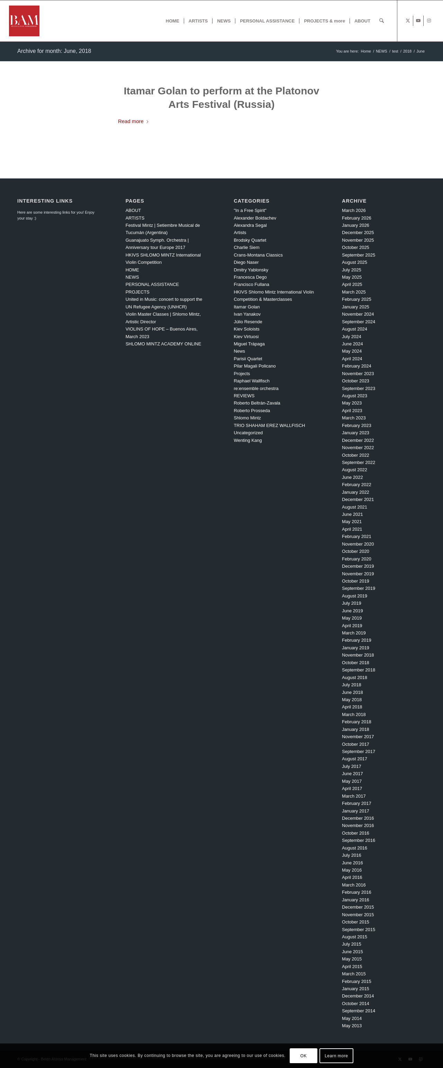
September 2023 (358, 388)
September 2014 (358, 1010)
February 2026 (356, 218)
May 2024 (352, 351)
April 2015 (352, 966)
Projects (242, 373)
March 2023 (354, 417)
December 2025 (358, 232)
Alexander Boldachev (255, 218)
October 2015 (355, 922)
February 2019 (356, 640)
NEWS (132, 277)
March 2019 (354, 632)
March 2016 (354, 885)
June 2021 (352, 514)
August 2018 (354, 677)
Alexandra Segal (250, 225)
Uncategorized (248, 432)
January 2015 (355, 988)
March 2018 (354, 714)
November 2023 (358, 373)
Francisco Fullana (251, 284)
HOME (132, 269)
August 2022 (354, 469)
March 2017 (354, 796)
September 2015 (358, 929)
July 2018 (351, 684)
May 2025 (352, 277)
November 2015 (358, 914)
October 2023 (355, 380)
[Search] (381, 20)
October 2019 (355, 581)
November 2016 (358, 825)
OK (303, 1055)
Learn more (336, 1055)
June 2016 (352, 862)
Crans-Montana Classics (258, 255)
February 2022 (356, 484)
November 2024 (358, 314)
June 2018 (352, 692)
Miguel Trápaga (249, 343)
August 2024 (354, 329)
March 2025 (354, 292)
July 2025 (351, 269)
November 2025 (358, 240)
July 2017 (351, 766)
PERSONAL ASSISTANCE (152, 284)
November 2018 (358, 655)
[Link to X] (408, 21)
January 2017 (355, 811)
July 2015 (351, 944)
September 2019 (358, 588)
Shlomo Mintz (247, 417)
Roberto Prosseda (252, 410)
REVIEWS (244, 395)
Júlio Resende (248, 321)
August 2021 (354, 507)
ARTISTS (135, 218)
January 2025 (355, 306)
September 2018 (358, 669)
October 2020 (355, 551)
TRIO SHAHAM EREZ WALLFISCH (269, 425)
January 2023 (355, 432)
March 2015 (354, 973)
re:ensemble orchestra (256, 388)
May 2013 (352, 1025)
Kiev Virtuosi (246, 336)
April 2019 (352, 625)
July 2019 (351, 603)
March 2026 (354, 210)
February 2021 (356, 536)
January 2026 (355, 225)
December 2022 (358, 440)
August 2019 (354, 595)
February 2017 (356, 803)
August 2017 (354, 758)
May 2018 (352, 699)
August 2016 (354, 848)
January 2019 (355, 647)
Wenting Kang (248, 440)
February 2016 (356, 892)
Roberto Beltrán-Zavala (257, 403)
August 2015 (354, 936)
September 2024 (358, 321)
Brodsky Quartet (250, 240)
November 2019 (358, 573)
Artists (240, 232)
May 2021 (352, 521)
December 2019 (358, 566)
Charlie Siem (246, 247)
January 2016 (355, 899)
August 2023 (354, 395)
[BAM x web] (24, 20)
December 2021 (358, 499)
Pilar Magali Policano (254, 366)
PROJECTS (138, 292)
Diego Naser (246, 262)
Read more (133, 121)
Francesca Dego (250, 277)
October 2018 (355, 662)
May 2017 (352, 781)
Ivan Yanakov (247, 314)
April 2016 (352, 877)
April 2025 (352, 284)
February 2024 (356, 366)
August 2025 (354, 262)
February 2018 (356, 721)
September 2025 (358, 255)
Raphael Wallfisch (252, 380)
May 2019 (352, 618)
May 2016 (352, 870)
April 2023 (352, 410)
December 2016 (358, 818)
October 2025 (355, 247)
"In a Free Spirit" (250, 210)
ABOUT (133, 210)
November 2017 (358, 736)
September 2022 (358, 462)
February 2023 (356, 425)
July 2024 (351, 336)
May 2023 (352, 403)
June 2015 (352, 951)
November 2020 (358, 544)
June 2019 (352, 610)
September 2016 (358, 840)
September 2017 (358, 751)
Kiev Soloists (246, 329)
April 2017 (352, 788)
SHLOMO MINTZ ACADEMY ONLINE (163, 343)
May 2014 (352, 1018)
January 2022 (355, 492)
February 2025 (356, 299)
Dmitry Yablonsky (251, 269)
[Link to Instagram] (429, 21)
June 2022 (352, 477)
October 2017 (355, 744)
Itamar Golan (247, 306)
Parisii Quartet (248, 358)
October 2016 (355, 833)
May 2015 (352, 959)
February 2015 (356, 981)
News (239, 351)
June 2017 (352, 773)
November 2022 (358, 447)
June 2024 (352, 343)
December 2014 (358, 996)
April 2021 (352, 529)
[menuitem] (172, 20)
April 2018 (352, 706)
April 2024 (352, 358)
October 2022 (355, 455)
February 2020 (356, 558)
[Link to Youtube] (418, 21)
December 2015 (358, 907)
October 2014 (355, 1003)
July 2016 (351, 855)
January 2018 (355, 729)
